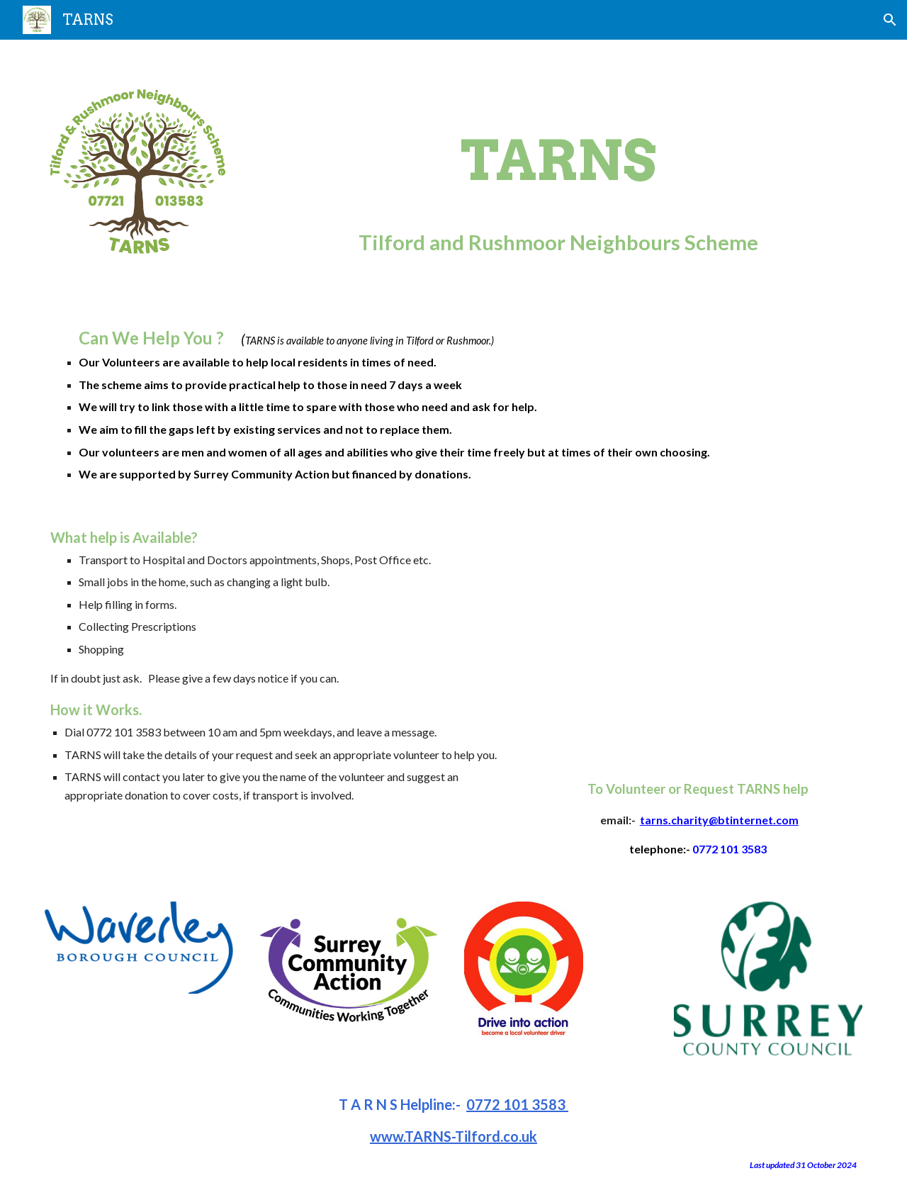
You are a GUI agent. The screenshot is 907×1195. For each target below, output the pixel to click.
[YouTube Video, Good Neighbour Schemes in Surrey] (698, 634)
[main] (558, 170)
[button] (890, 20)
